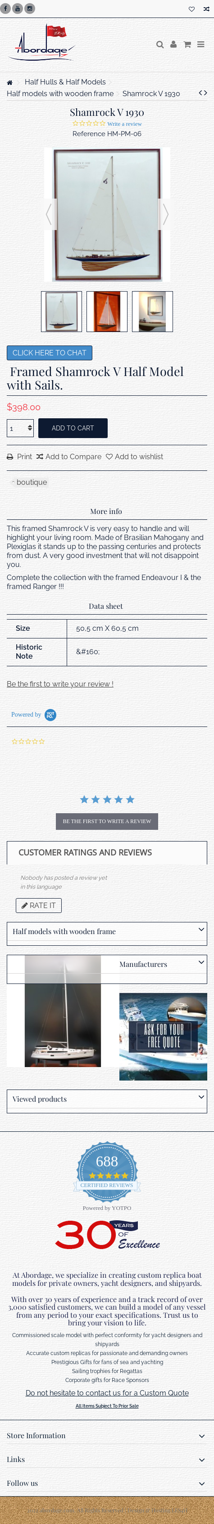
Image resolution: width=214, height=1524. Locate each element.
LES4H (179, 1510)
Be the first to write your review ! (60, 684)
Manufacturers (143, 964)
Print (23, 456)
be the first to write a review (107, 821)
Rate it (39, 905)
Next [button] (166, 214)
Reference (89, 134)
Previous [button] (49, 214)
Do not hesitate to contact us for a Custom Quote (107, 1393)
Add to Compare (73, 456)
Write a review (124, 123)
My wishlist (192, 9)
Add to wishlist (139, 456)
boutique (32, 482)
